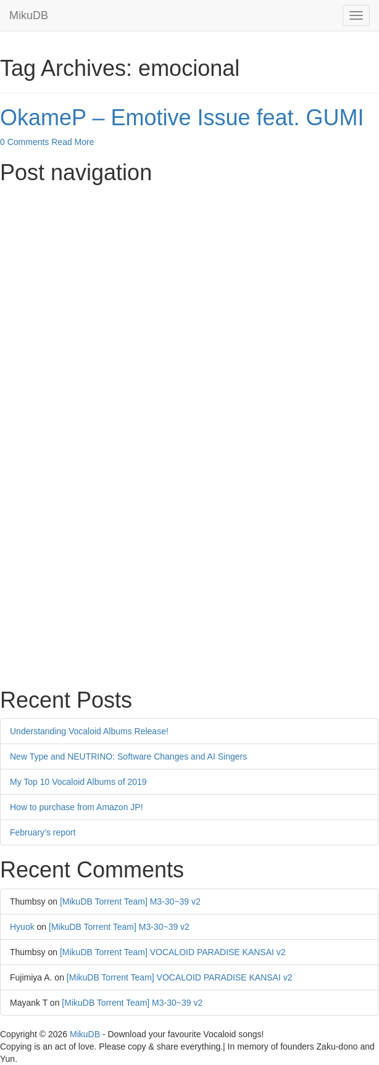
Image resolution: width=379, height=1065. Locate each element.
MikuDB (28, 15)
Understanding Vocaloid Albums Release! (89, 731)
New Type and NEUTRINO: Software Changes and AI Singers (128, 756)
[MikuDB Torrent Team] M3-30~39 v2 (130, 901)
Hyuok (22, 927)
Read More (72, 142)
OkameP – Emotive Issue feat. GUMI (182, 117)
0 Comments (24, 142)
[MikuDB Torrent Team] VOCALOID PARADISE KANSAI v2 (173, 952)
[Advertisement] (189, 277)
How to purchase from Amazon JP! (76, 807)
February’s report (42, 832)
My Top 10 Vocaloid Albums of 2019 (78, 782)
